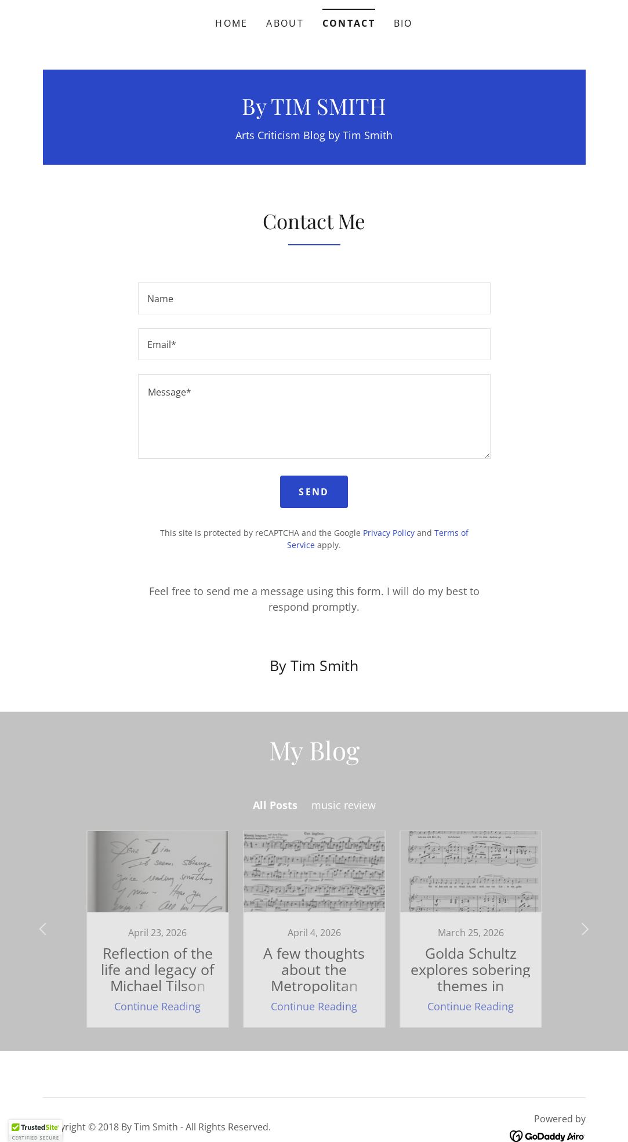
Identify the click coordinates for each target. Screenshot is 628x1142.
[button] (35, 1131)
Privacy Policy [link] (389, 532)
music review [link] (343, 805)
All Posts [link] (275, 805)
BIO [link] (403, 23)
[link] (314, 111)
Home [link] (231, 23)
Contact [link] (348, 23)
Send (314, 491)
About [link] (284, 23)
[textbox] (314, 298)
